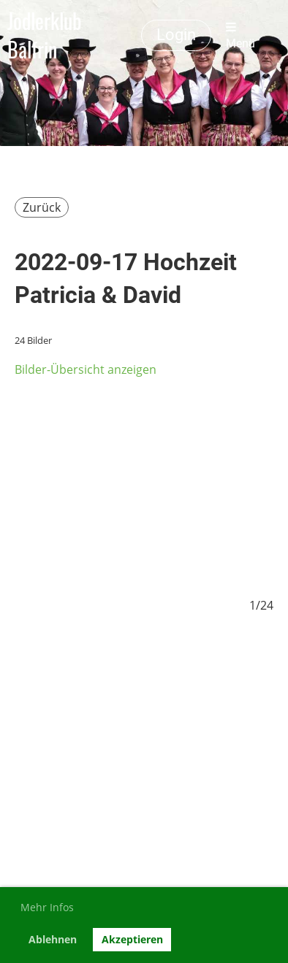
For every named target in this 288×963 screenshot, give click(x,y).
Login (176, 35)
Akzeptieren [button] (132, 939)
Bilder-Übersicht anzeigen (85, 369)
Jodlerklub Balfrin (44, 35)
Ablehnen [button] (53, 939)
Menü (240, 36)
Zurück (42, 207)
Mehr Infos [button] (47, 907)
